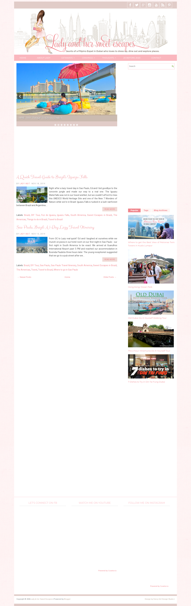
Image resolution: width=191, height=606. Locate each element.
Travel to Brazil (55, 219)
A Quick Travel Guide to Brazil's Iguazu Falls (51, 177)
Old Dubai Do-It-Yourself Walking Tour (147, 318)
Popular (134, 210)
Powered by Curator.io (107, 571)
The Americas (23, 269)
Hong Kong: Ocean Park (140, 287)
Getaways (69, 57)
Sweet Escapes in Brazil (99, 215)
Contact (156, 57)
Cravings (89, 57)
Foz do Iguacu (48, 215)
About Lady (44, 57)
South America (78, 215)
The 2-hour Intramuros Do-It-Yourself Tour (149, 350)
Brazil (27, 215)
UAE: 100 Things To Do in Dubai (40, 117)
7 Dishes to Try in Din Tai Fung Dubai (146, 382)
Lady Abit (25, 183)
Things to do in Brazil (37, 219)
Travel (34, 269)
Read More (109, 209)
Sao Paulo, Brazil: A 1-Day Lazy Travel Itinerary (55, 227)
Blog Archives (160, 210)
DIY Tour (35, 215)
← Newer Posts (24, 277)
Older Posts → (109, 277)
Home (23, 57)
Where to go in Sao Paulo (66, 269)
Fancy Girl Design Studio (163, 599)
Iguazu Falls (63, 215)
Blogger (67, 599)
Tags (146, 210)
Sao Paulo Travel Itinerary (63, 265)
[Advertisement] (66, 151)
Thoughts (110, 57)
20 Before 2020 (131, 57)
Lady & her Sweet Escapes (41, 599)
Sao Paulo (45, 265)
